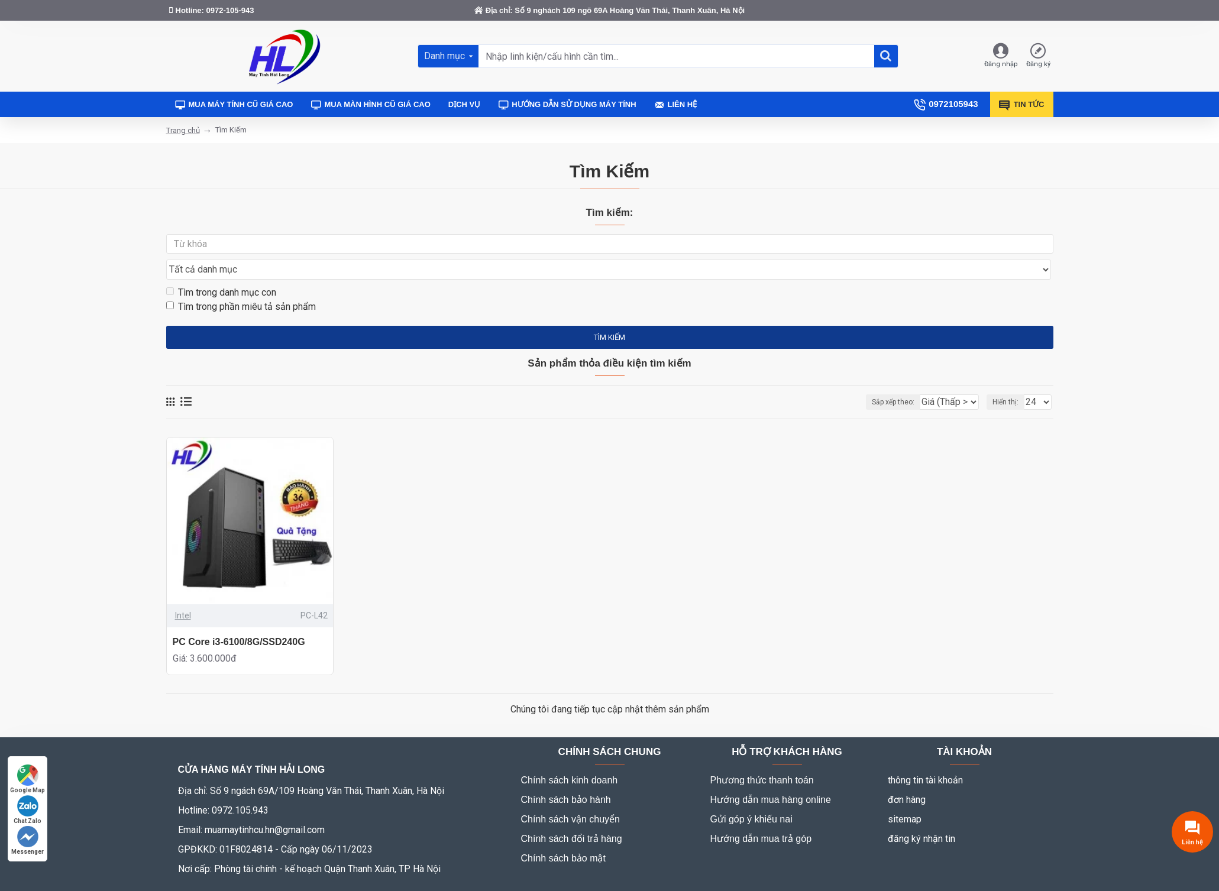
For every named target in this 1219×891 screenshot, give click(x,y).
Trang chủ (183, 130)
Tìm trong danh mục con (221, 269)
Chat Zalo (27, 809)
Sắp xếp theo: (872, 379)
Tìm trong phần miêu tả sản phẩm (241, 283)
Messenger (27, 840)
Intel (183, 593)
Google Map (27, 778)
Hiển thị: (1009, 379)
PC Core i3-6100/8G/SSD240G (239, 619)
